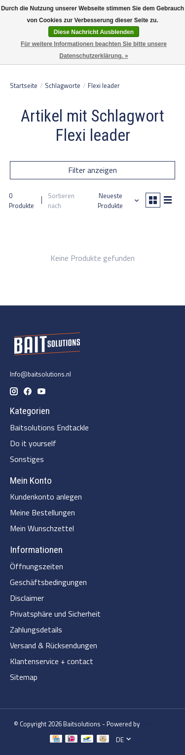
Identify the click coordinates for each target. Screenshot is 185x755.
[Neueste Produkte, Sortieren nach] (114, 200)
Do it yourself (33, 443)
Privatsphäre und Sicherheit (55, 614)
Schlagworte (62, 85)
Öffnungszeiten (36, 566)
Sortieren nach (61, 200)
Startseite (23, 85)
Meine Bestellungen (42, 512)
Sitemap (23, 677)
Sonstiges (27, 459)
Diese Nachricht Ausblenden (94, 32)
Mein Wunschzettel (42, 528)
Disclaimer (27, 598)
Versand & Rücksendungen (53, 645)
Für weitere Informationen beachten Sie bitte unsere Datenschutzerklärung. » (94, 50)
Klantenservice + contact (51, 661)
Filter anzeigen (92, 170)
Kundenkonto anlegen (46, 497)
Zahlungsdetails (36, 629)
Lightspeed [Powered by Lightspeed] (156, 724)
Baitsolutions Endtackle (49, 427)
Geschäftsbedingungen (48, 582)
